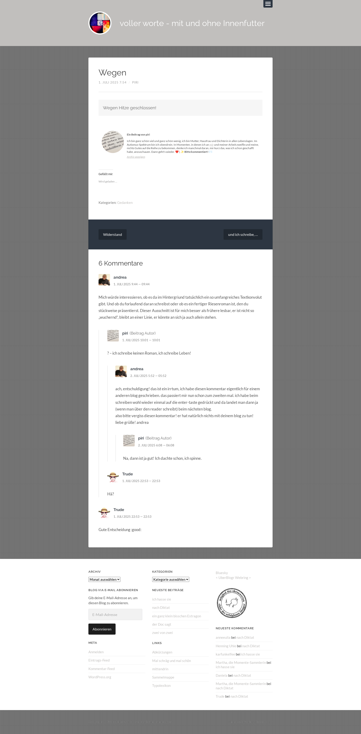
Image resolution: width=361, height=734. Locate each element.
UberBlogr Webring (233, 577)
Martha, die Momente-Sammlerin (241, 662)
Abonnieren (102, 629)
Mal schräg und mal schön (171, 661)
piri (135, 82)
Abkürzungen (162, 652)
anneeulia (223, 637)
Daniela (221, 675)
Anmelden (96, 652)
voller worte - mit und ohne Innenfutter (192, 23)
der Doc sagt (161, 624)
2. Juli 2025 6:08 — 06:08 (156, 445)
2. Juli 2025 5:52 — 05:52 (148, 376)
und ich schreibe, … (243, 234)
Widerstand (112, 234)
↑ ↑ (271, 722)
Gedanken (125, 202)
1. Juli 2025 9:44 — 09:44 (132, 284)
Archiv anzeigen (136, 157)
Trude (127, 474)
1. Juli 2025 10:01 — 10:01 (141, 340)
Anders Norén (254, 722)
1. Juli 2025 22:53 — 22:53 (141, 481)
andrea (120, 277)
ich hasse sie (161, 599)
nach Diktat (161, 607)
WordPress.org (99, 677)
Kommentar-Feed (101, 669)
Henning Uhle (226, 646)
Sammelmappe (163, 677)
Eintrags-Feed (99, 660)
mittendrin (160, 669)
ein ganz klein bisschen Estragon (176, 616)
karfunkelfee (225, 654)
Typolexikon (161, 685)
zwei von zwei (162, 632)
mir (212, 144)
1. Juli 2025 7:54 (113, 82)
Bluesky (222, 573)
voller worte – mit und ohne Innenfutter (143, 722)
